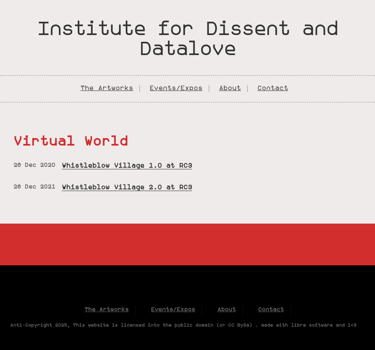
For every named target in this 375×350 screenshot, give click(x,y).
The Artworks (107, 88)
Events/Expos (176, 88)
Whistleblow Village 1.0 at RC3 (127, 166)
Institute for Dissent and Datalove (187, 40)
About (230, 88)
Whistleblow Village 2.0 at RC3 (127, 187)
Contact (272, 88)
